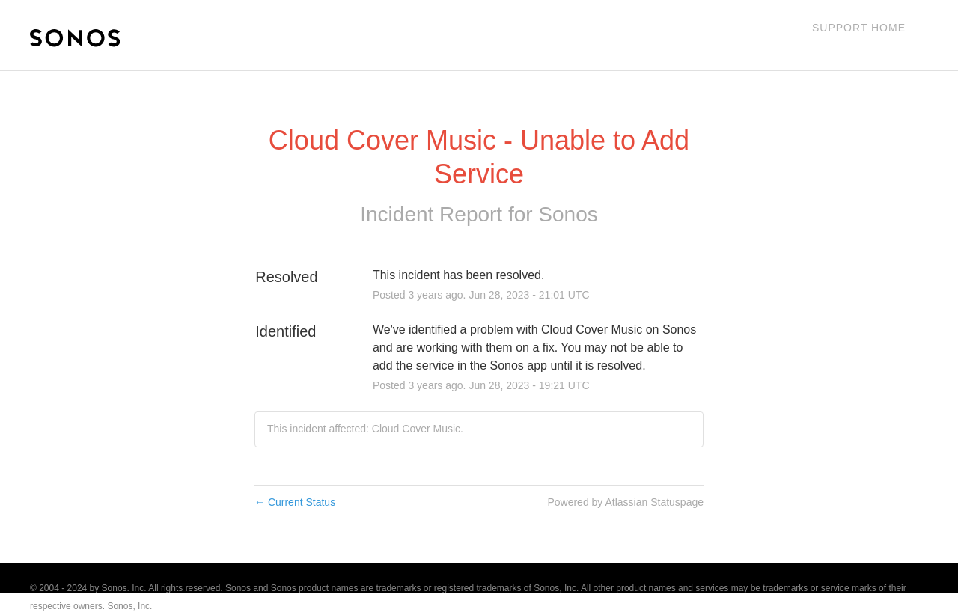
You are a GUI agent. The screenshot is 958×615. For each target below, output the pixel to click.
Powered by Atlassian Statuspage (625, 502)
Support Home (859, 28)
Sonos (567, 214)
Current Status (294, 502)
